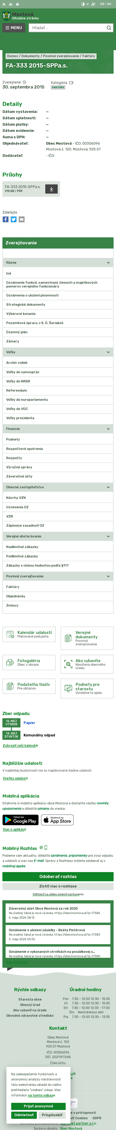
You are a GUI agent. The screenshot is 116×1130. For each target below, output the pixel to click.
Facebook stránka (58, 1063)
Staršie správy (17, 947)
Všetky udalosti (15, 764)
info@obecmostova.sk (58, 1059)
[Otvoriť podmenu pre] (108, 248)
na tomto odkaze (41, 1095)
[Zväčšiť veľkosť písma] (93, 4)
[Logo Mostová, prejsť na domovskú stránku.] (58, 16)
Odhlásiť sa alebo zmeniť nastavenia (58, 879)
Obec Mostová (71, 1114)
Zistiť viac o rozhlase (58, 872)
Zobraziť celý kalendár (20, 731)
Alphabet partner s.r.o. (79, 1109)
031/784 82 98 (58, 1054)
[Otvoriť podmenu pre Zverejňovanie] (108, 238)
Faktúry (58, 72)
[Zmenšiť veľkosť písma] (88, 4)
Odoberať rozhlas (58, 862)
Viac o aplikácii (14, 815)
